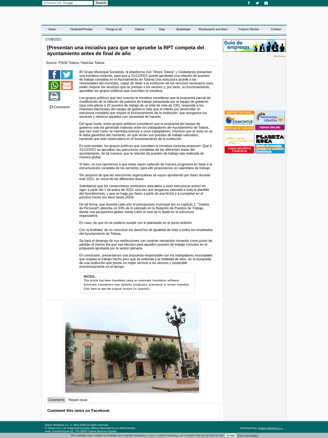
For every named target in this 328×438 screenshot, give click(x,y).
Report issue (78, 400)
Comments (59, 107)
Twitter (257, 3)
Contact (276, 29)
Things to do (113, 29)
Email (266, 3)
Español (272, 1)
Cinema (139, 29)
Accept (230, 435)
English (275, 1)
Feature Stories (248, 29)
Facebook (249, 3)
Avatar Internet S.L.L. (270, 428)
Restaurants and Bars (213, 29)
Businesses (183, 29)
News (52, 29)
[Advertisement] (254, 84)
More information (247, 435)
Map (162, 29)
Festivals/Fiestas (81, 29)
